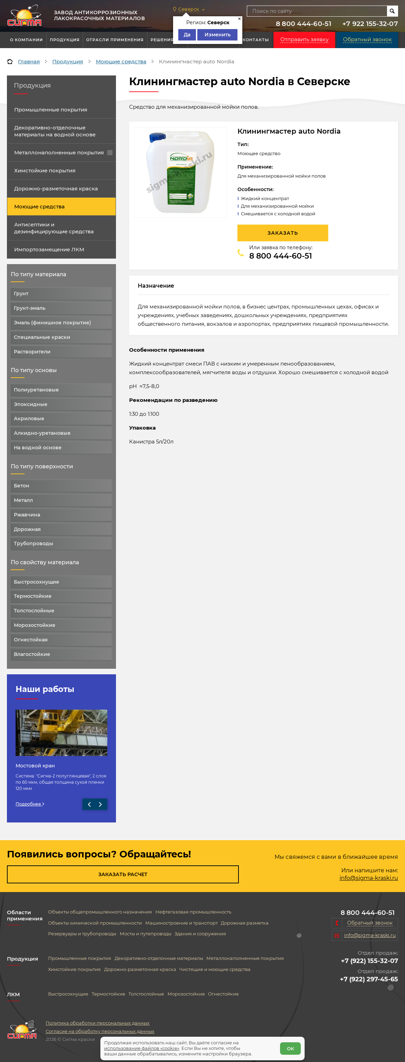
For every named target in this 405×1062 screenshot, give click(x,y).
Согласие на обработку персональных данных (100, 1031)
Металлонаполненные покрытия (63, 152)
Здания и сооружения (200, 933)
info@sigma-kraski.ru (369, 878)
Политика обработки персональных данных (98, 1023)
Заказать (283, 233)
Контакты (256, 39)
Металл (23, 500)
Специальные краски (42, 337)
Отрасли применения (115, 39)
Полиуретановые (36, 390)
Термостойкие (33, 596)
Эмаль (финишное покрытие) (52, 323)
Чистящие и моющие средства (215, 969)
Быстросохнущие (36, 582)
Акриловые (29, 418)
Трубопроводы (33, 543)
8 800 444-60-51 (303, 24)
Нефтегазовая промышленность (193, 912)
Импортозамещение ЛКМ (49, 249)
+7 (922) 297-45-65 (369, 979)
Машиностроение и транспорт (181, 923)
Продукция (65, 39)
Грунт (21, 293)
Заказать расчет (122, 874)
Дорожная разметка (245, 923)
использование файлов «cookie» (144, 1045)
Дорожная (27, 529)
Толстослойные (34, 611)
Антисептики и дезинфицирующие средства (54, 228)
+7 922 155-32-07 (370, 24)
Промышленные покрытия (50, 109)
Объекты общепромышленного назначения (100, 912)
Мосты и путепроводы (145, 933)
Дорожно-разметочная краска (56, 188)
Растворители (32, 352)
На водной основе (38, 447)
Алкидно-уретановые (42, 433)
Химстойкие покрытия (44, 170)
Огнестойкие (223, 994)
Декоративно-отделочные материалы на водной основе (55, 131)
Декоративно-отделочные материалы (159, 958)
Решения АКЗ (167, 39)
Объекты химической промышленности (95, 923)
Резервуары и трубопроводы (82, 933)
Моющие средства (39, 206)
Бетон (21, 486)
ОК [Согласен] (287, 1045)
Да (187, 35)
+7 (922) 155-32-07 (369, 961)
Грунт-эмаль (29, 308)
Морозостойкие (34, 625)
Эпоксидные (30, 404)
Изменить (218, 35)
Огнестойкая (31, 640)
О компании (26, 39)
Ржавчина (27, 515)
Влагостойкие (32, 654)
